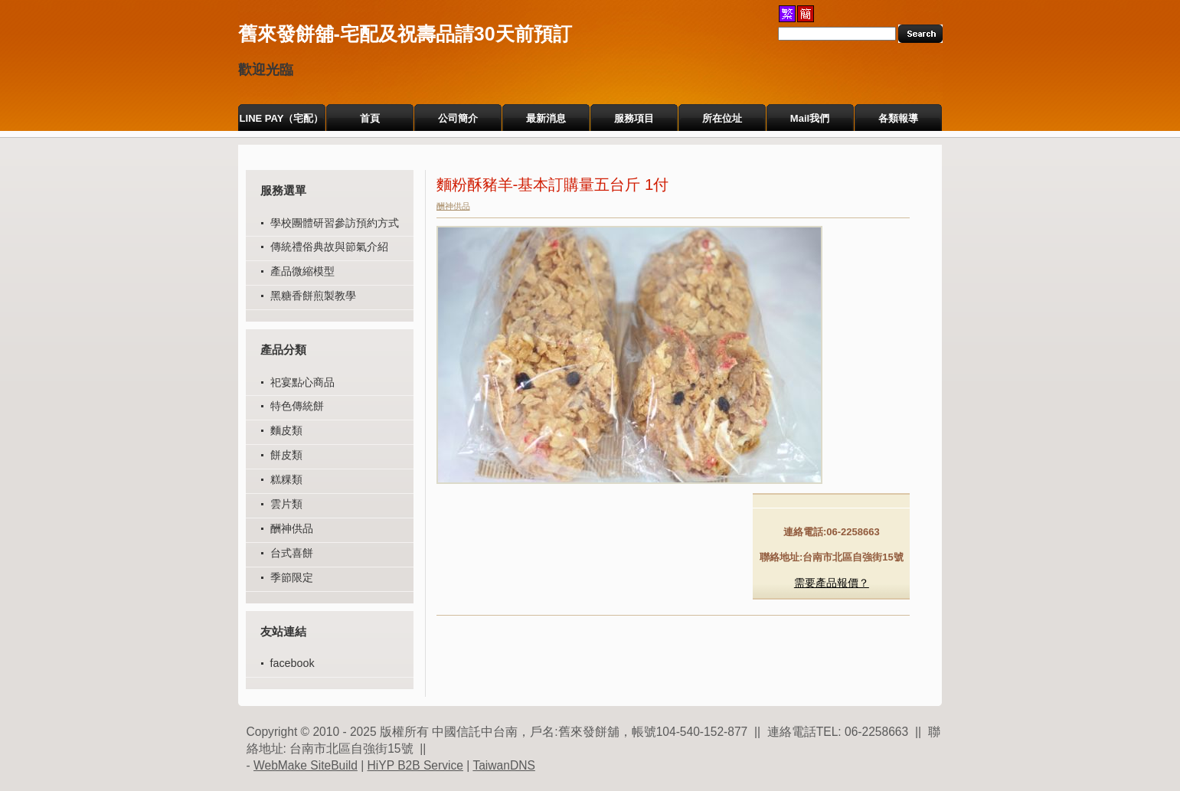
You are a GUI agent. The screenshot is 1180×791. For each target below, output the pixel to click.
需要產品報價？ (831, 583)
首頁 (370, 118)
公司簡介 (458, 118)
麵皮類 (286, 430)
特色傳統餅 (297, 406)
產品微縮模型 (302, 271)
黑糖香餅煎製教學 (313, 295)
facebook (292, 663)
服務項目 (634, 118)
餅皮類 (286, 455)
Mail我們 (809, 118)
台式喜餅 (291, 553)
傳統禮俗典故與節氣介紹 (329, 246)
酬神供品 (291, 528)
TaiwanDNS (503, 765)
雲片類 (286, 504)
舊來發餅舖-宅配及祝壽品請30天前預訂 (405, 33)
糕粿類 (286, 479)
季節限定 (291, 577)
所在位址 (722, 118)
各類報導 (898, 118)
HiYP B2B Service (415, 765)
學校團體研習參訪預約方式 (334, 223)
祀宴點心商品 (302, 382)
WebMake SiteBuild (305, 765)
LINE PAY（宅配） (282, 118)
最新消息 (546, 118)
